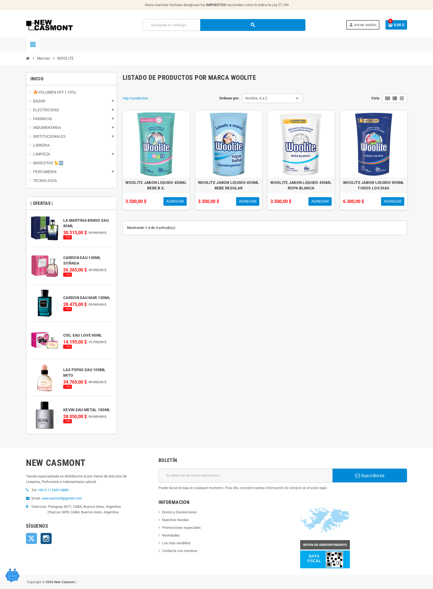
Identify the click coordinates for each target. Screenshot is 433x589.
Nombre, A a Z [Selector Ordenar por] (256, 98)
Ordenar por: (229, 98)
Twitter (31, 538)
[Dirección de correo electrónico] (245, 475)
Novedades (171, 535)
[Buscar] (223, 25)
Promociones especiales (181, 527)
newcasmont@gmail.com (62, 498)
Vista (375, 98)
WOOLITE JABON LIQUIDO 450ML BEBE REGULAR (228, 185)
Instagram (46, 538)
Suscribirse (369, 475)
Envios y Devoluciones (179, 512)
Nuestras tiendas (175, 520)
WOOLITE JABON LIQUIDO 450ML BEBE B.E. (156, 185)
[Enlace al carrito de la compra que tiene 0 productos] (396, 25)
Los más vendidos (176, 543)
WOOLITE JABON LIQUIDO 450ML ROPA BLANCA (301, 185)
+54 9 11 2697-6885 (53, 490)
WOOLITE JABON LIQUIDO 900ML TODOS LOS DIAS (373, 185)
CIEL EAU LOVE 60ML (82, 335)
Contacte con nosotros (179, 551)
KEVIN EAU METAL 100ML (86, 410)
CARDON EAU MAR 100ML (86, 297)
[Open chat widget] (12, 574)
